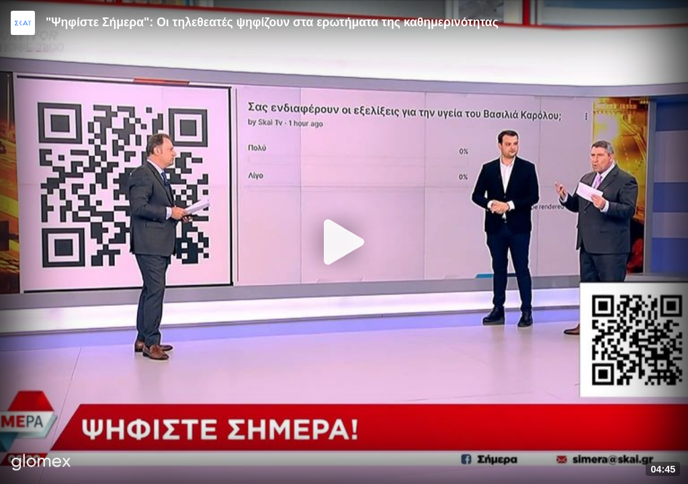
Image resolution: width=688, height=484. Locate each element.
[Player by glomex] (41, 463)
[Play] (344, 242)
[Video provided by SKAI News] (23, 23)
